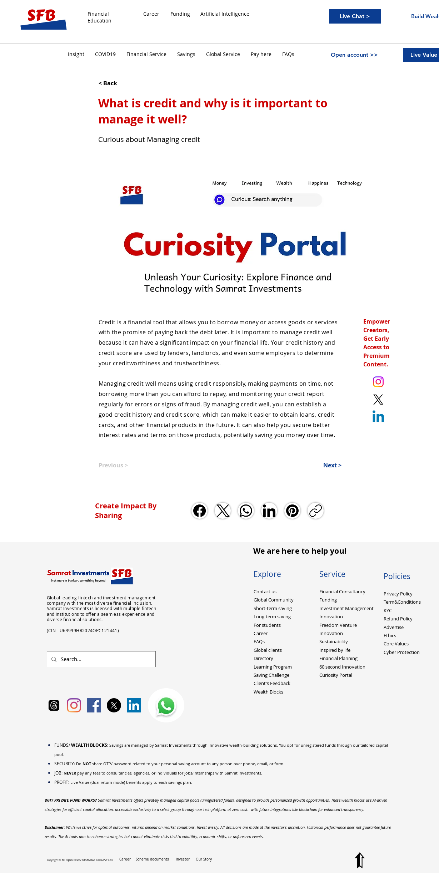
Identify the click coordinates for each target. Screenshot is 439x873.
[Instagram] (74, 705)
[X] (114, 705)
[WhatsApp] (246, 511)
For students (267, 625)
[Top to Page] (359, 860)
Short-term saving (273, 608)
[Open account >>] (354, 55)
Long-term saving (272, 616)
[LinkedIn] (269, 511)
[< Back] (122, 83)
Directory (263, 658)
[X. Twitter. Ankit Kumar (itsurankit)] (378, 399)
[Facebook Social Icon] (94, 705)
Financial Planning (338, 658)
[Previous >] (122, 465)
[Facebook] (199, 511)
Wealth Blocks (268, 692)
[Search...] (100, 659)
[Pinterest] (292, 511)
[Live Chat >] (355, 16)
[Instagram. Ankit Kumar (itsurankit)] (378, 382)
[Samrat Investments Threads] (54, 705)
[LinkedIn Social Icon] (134, 705)
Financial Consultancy (342, 591)
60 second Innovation (342, 667)
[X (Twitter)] (223, 511)
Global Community (274, 600)
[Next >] (323, 465)
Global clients (268, 650)
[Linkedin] (378, 417)
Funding (328, 600)
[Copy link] (316, 511)
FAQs (259, 641)
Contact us (265, 591)
